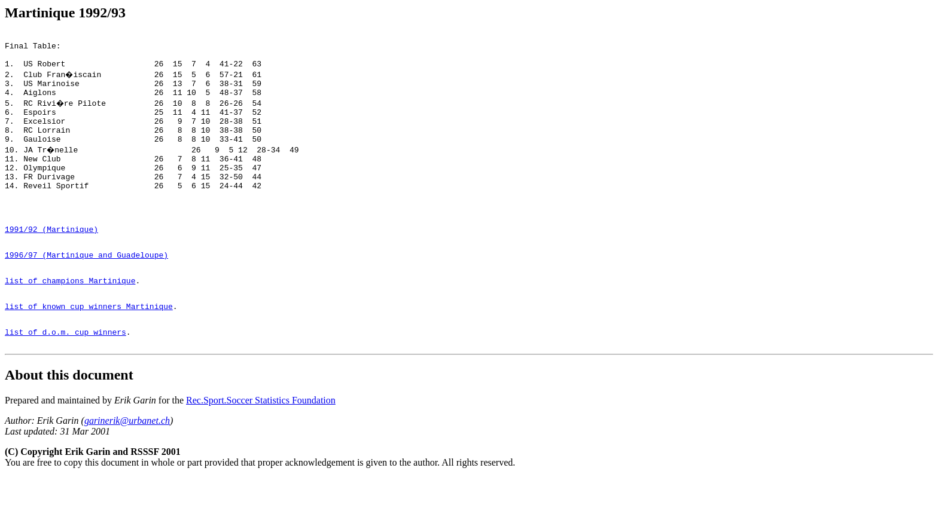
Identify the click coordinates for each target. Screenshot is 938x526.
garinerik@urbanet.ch (127, 469)
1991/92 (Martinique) (51, 261)
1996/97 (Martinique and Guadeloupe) (86, 290)
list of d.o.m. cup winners (65, 378)
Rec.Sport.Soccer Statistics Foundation (261, 449)
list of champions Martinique (70, 319)
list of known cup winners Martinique (89, 349)
